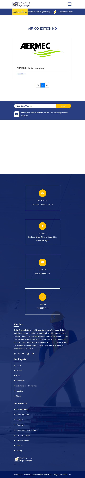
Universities (19, 381)
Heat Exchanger (21, 440)
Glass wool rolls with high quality (37, 12)
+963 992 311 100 (42, 308)
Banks (17, 376)
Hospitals (18, 391)
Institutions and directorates (25, 386)
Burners (18, 420)
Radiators (19, 425)
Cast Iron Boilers (22, 415)
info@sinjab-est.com (42, 273)
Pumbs (18, 446)
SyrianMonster (29, 475)
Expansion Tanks (22, 435)
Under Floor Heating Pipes (25, 430)
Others (17, 396)
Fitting (18, 451)
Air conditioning (21, 410)
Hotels (17, 365)
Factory (18, 370)
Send (63, 106)
